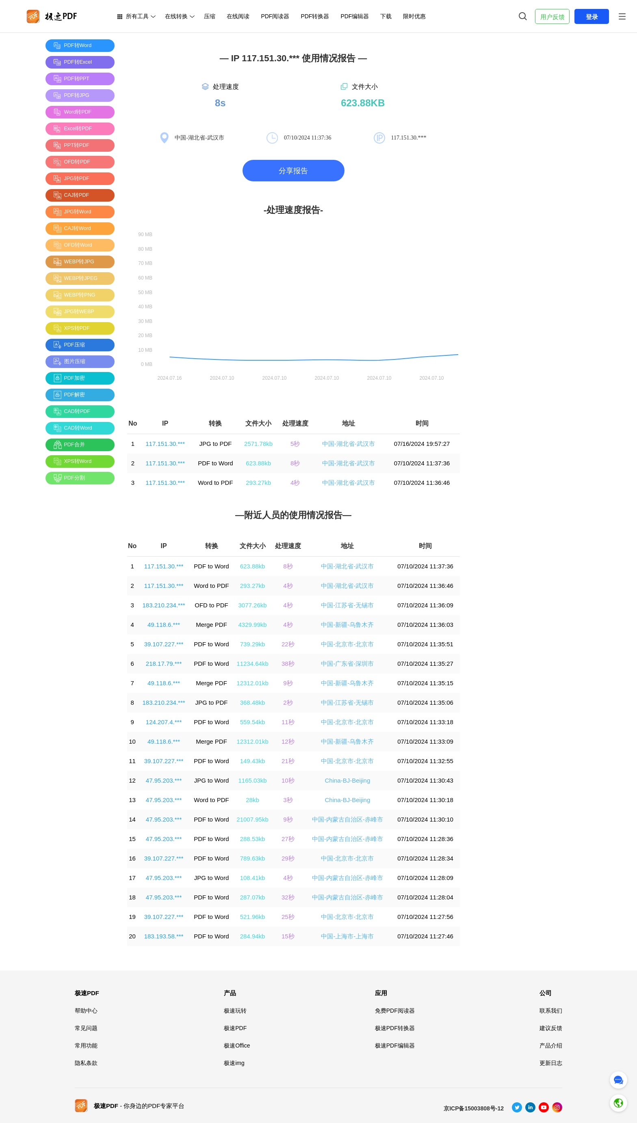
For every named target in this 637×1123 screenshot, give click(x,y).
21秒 (288, 760)
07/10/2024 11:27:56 (425, 916)
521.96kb (252, 916)
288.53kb (252, 838)
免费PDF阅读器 (395, 1010)
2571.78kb (258, 443)
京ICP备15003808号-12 (474, 1108)
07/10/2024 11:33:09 (425, 741)
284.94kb (252, 936)
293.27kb (258, 482)
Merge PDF (211, 624)
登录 (592, 16)
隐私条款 (86, 1063)
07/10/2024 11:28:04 (425, 897)
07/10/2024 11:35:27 (425, 663)
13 (132, 799)
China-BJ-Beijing (347, 780)
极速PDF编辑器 (395, 1045)
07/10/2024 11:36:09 (425, 605)
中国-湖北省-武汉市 (348, 443)
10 (132, 741)
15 (132, 838)
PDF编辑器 (354, 16)
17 (132, 877)
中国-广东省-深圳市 (347, 663)
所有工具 (137, 16)
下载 (386, 16)
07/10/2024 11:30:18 (425, 799)
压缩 (209, 16)
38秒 (288, 663)
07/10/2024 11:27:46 (425, 936)
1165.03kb (252, 780)
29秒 (288, 858)
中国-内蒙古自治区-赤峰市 (347, 819)
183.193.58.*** (164, 936)
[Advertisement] (78, 612)
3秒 (287, 799)
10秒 (288, 780)
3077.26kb (252, 605)
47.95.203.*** (164, 780)
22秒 (288, 644)
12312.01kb (252, 683)
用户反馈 (552, 16)
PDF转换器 (315, 16)
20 (132, 936)
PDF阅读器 (275, 16)
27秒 (288, 838)
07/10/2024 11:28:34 (425, 858)
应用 (381, 993)
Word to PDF (215, 482)
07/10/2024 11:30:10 (425, 819)
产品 (230, 993)
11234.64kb (252, 663)
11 (132, 760)
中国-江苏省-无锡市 (347, 605)
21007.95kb (252, 819)
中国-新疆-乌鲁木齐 (347, 624)
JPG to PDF (215, 443)
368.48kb (252, 702)
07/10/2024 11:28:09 (425, 877)
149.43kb (252, 760)
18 (132, 897)
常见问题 (86, 1028)
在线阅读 (238, 16)
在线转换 (176, 16)
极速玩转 (235, 1010)
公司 (546, 993)
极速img (234, 1063)
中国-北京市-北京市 (347, 644)
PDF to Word (215, 463)
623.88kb (258, 463)
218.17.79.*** (164, 663)
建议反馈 (551, 1028)
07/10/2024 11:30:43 (425, 780)
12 (132, 780)
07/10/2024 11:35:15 (425, 683)
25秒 (288, 916)
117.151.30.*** (165, 443)
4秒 (295, 482)
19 (132, 916)
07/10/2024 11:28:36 (425, 838)
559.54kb (252, 722)
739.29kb (252, 644)
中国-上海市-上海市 (347, 936)
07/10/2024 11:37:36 (422, 463)
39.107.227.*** (164, 644)
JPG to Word (211, 780)
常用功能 (86, 1045)
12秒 (288, 741)
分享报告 (293, 171)
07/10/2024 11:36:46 (422, 482)
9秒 (287, 683)
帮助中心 (86, 1010)
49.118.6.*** (163, 624)
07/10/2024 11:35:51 (425, 644)
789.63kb (252, 858)
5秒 (295, 443)
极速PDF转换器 (395, 1028)
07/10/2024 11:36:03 (425, 624)
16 (132, 858)
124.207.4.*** (164, 722)
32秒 (288, 897)
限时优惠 (414, 16)
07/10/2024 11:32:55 (425, 760)
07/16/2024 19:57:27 (422, 443)
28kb (252, 799)
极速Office (237, 1045)
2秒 (287, 702)
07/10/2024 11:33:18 (425, 722)
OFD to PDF (211, 605)
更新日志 (551, 1063)
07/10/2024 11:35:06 (425, 702)
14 (132, 819)
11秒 (288, 722)
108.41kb (252, 877)
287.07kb (252, 897)
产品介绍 (551, 1045)
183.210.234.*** (164, 605)
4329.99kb (252, 624)
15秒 (288, 936)
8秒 (295, 463)
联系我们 (551, 1010)
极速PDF (87, 993)
